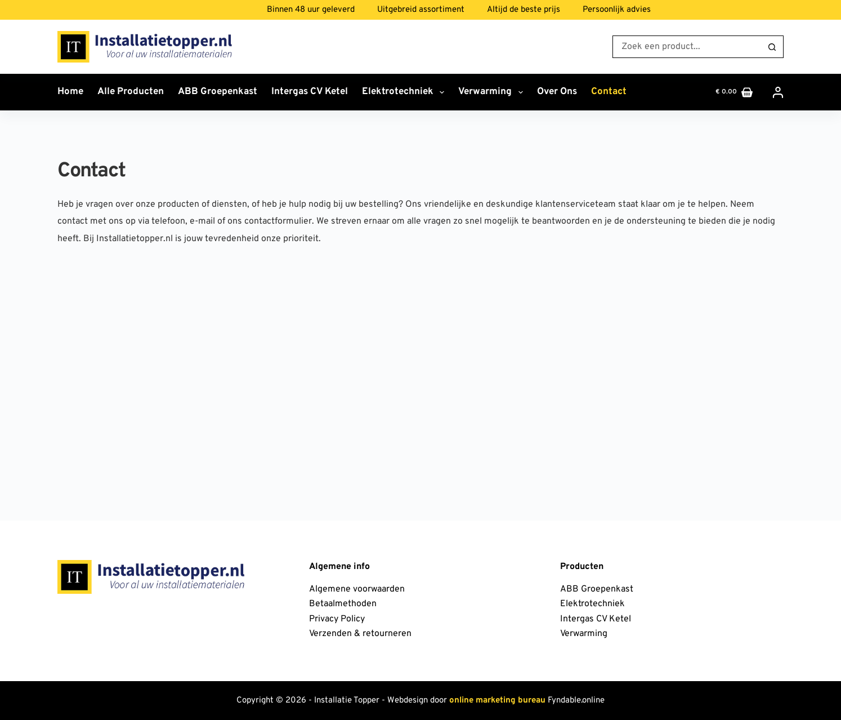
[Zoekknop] (772, 46)
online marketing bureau (497, 700)
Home (70, 92)
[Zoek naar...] (686, 46)
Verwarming (492, 92)
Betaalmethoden (343, 604)
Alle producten (130, 92)
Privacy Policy (337, 619)
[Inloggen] (778, 92)
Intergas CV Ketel (309, 92)
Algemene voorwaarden (357, 589)
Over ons (557, 92)
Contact (609, 92)
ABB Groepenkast (217, 92)
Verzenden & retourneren (360, 633)
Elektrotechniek (405, 92)
